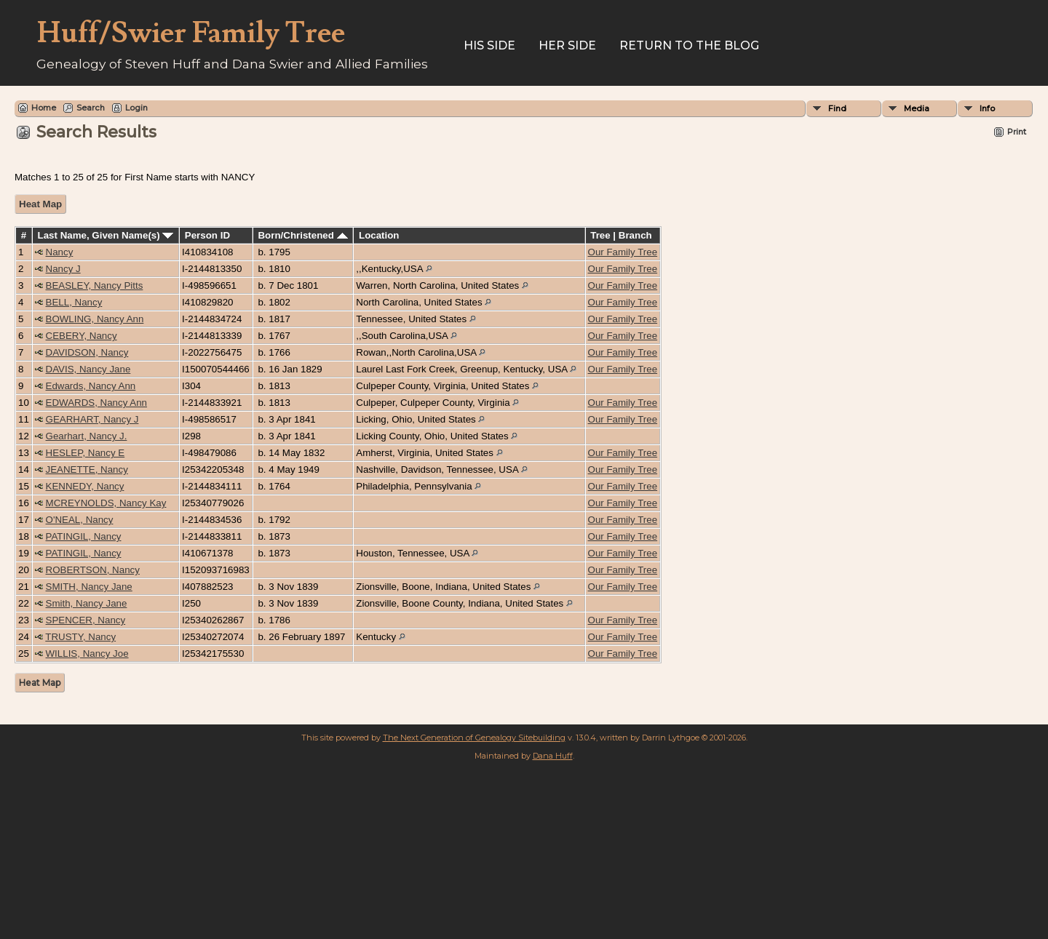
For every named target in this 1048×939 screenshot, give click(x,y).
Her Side (567, 45)
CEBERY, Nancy (81, 335)
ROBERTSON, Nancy (93, 569)
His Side (489, 45)
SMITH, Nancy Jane (89, 586)
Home (43, 108)
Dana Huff (553, 756)
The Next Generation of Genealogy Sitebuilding (474, 737)
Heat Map (40, 204)
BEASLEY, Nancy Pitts (94, 285)
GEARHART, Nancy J (92, 419)
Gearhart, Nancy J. (86, 436)
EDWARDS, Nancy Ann (97, 402)
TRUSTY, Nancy (80, 636)
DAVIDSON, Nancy (87, 352)
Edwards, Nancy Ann (91, 385)
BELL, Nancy (74, 302)
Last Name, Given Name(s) (106, 235)
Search (90, 108)
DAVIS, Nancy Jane (88, 369)
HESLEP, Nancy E (85, 452)
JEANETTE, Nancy (87, 469)
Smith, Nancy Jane (86, 603)
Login (136, 108)
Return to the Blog (689, 45)
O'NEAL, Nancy (80, 519)
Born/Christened (302, 235)
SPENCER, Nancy (86, 620)
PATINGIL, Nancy (84, 536)
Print (1016, 132)
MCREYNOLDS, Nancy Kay (106, 503)
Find (837, 108)
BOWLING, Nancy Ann (95, 318)
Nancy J (63, 268)
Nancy (60, 252)
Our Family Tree (623, 252)
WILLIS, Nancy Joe (87, 653)
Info (987, 108)
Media (916, 108)
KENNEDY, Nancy (85, 486)
